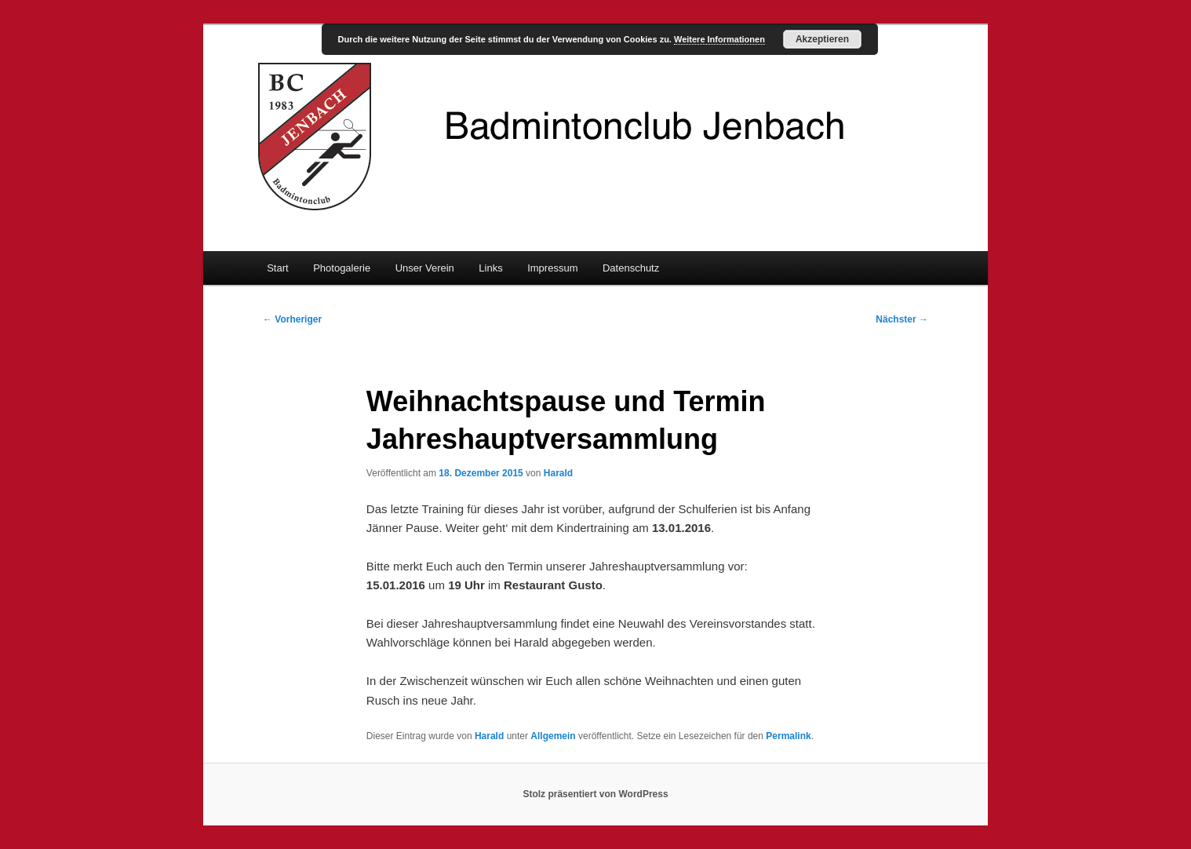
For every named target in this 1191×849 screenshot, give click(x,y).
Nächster (902, 319)
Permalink (788, 736)
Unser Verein (424, 268)
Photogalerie (341, 268)
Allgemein (552, 736)
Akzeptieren (822, 39)
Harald (558, 473)
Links (490, 268)
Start (277, 268)
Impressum (552, 268)
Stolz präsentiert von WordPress (595, 794)
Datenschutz (631, 268)
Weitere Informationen (719, 39)
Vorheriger (292, 319)
